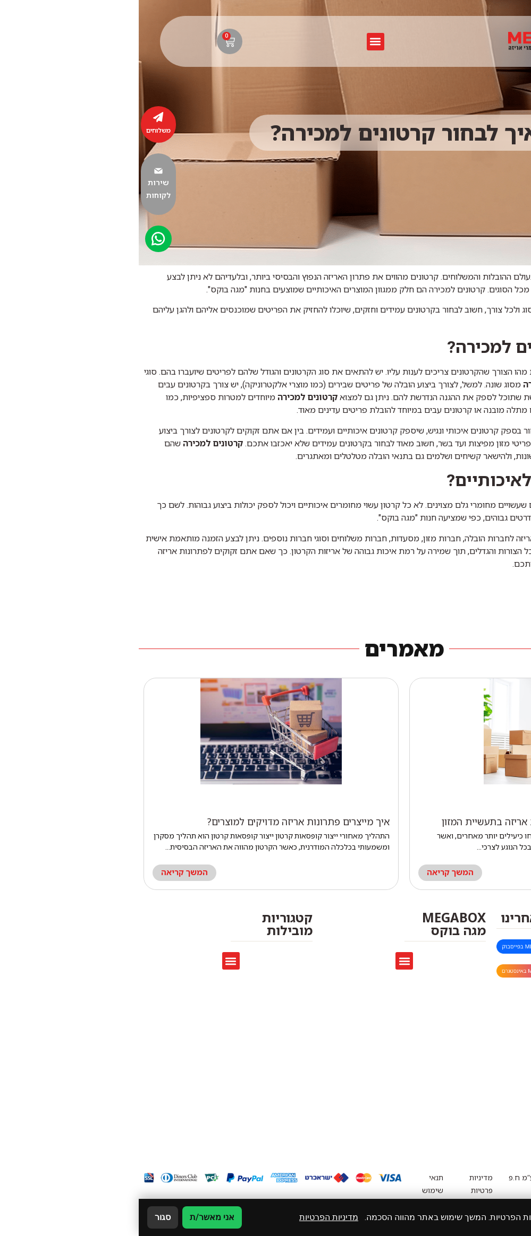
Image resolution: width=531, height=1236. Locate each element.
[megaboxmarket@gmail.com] (514, 948)
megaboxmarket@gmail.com (439, 947)
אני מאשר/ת (73, 1217)
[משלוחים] (19, 117)
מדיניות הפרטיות (190, 1217)
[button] (237, 41)
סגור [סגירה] (24, 1217)
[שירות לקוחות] (19, 171)
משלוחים (19, 130)
